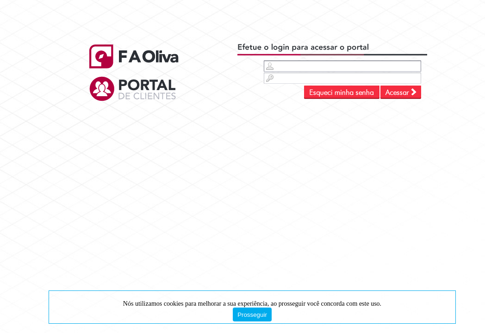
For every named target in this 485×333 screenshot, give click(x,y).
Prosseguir (252, 314)
